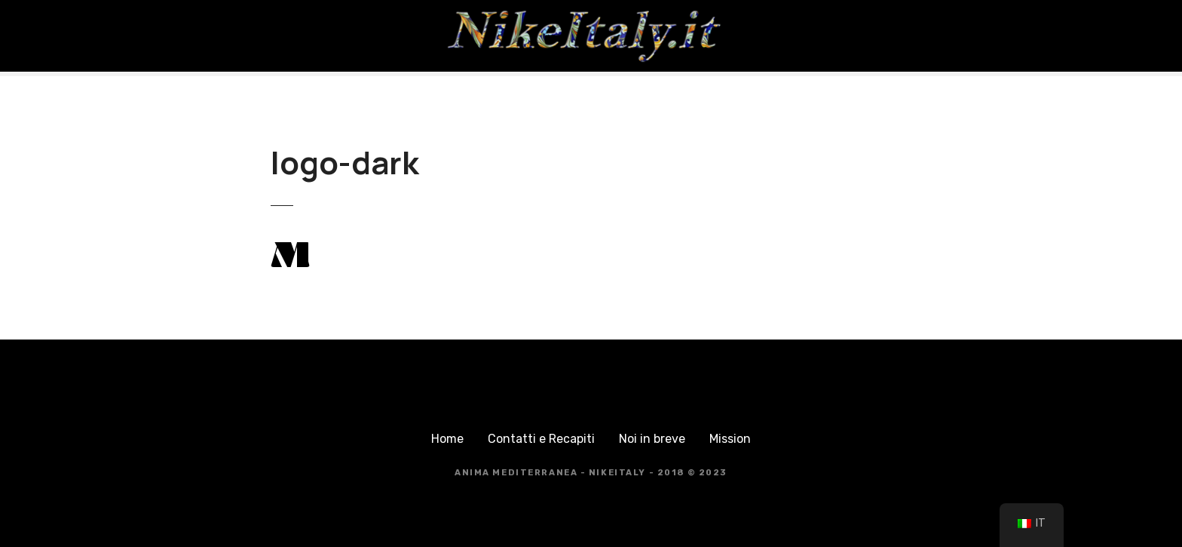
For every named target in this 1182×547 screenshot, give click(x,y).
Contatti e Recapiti (541, 439)
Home (447, 439)
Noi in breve (652, 439)
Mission (730, 439)
